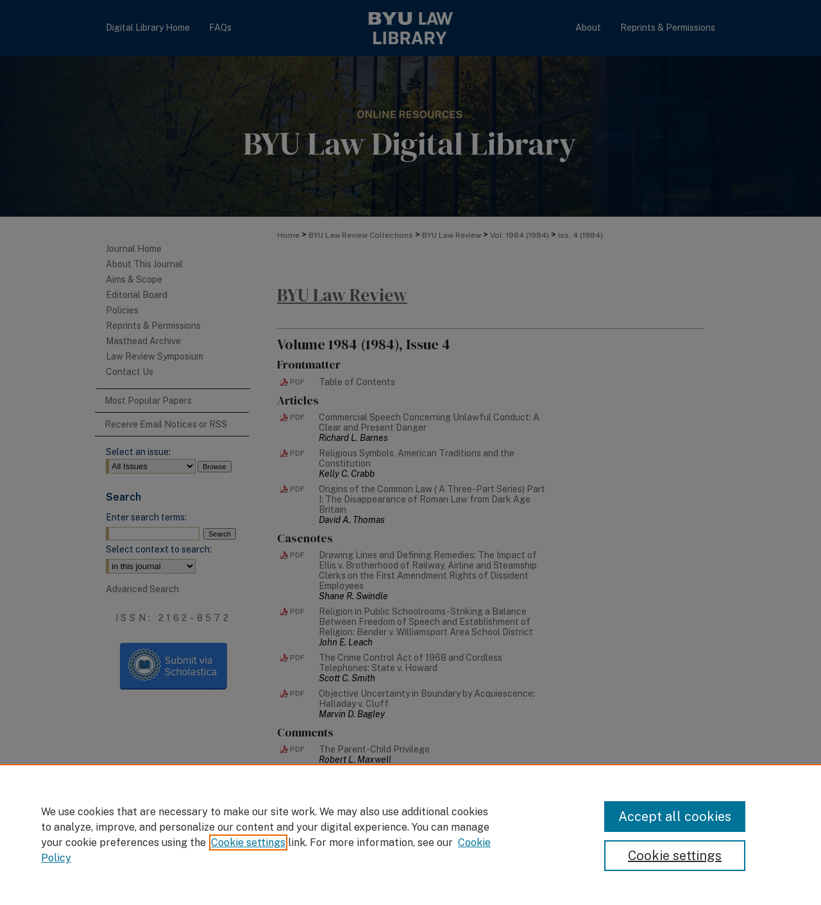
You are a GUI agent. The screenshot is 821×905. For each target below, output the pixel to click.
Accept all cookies (674, 816)
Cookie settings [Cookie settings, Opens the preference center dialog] (675, 855)
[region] (410, 834)
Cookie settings (248, 842)
